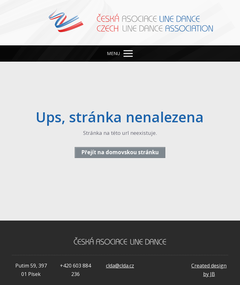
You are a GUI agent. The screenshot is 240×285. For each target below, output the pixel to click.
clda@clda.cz (120, 265)
